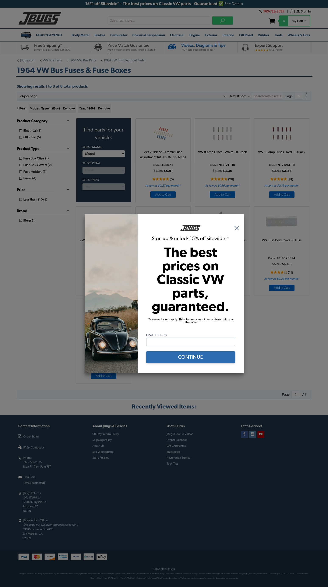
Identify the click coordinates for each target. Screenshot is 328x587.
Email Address (156, 335)
